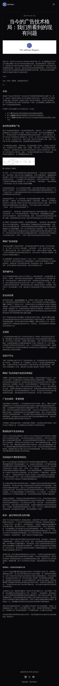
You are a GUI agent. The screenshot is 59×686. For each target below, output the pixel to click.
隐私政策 (25, 682)
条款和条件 (33, 682)
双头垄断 (13, 572)
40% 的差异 (41, 475)
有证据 (51, 347)
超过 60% (23, 572)
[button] (53, 4)
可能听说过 (47, 61)
